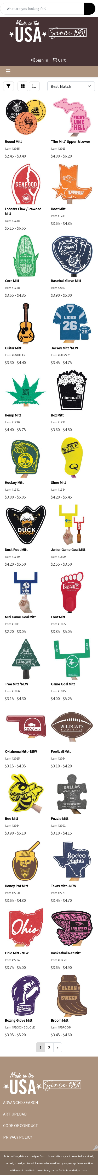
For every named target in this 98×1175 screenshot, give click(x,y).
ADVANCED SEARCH (20, 1102)
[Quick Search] (42, 9)
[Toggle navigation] (8, 71)
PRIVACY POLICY (17, 1137)
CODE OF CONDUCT (20, 1125)
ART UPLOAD (15, 1114)
